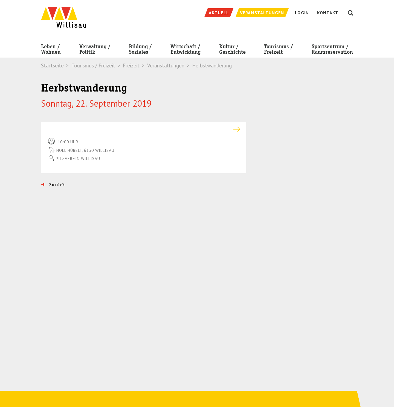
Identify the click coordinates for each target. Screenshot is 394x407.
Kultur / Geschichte (232, 50)
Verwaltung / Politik (95, 50)
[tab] (143, 129)
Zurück (56, 184)
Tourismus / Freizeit (278, 50)
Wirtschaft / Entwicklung (185, 50)
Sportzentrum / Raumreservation (332, 50)
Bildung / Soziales (140, 50)
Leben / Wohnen (51, 50)
